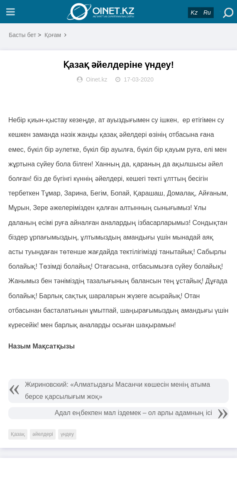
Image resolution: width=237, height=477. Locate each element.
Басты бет (22, 35)
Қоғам (52, 35)
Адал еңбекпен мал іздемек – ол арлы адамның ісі (133, 412)
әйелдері (42, 434)
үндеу (67, 434)
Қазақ (18, 434)
